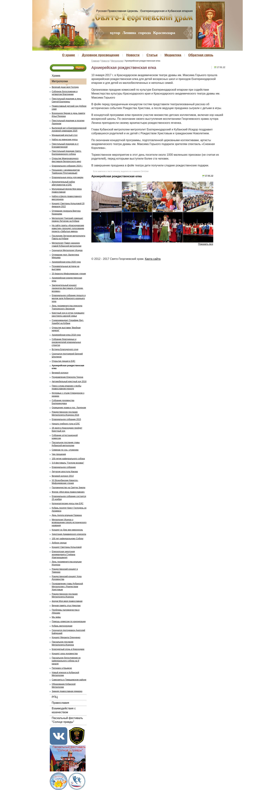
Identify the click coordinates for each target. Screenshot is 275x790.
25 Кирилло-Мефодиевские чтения (69, 273)
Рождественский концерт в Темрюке (65, 570)
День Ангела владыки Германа (67, 515)
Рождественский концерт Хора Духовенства (67, 578)
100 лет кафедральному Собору (67, 538)
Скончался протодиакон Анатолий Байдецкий (68, 631)
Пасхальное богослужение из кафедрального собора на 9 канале (66, 661)
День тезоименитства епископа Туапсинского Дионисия (67, 307)
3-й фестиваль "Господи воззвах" (68, 463)
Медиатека (173, 55)
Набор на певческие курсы (65, 139)
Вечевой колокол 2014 (63, 476)
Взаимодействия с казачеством (64, 710)
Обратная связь (200, 55)
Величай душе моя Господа (65, 87)
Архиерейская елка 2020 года (66, 262)
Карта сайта (152, 258)
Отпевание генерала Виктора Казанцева (66, 212)
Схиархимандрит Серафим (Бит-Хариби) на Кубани (68, 322)
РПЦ (55, 697)
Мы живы (56, 617)
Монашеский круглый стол (65, 135)
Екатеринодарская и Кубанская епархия (166, 10)
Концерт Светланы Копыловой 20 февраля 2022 (68, 205)
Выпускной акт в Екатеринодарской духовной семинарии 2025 (69, 129)
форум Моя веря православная (67, 601)
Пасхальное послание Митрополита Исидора (63, 643)
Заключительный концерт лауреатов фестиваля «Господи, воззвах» (67, 288)
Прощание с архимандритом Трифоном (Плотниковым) (66, 171)
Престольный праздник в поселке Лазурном (68, 122)
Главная (95, 61)
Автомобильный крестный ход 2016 (69, 381)
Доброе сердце (59, 543)
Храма (56, 75)
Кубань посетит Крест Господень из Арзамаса (69, 509)
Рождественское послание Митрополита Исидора (65, 595)
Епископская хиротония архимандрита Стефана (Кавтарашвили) (63, 554)
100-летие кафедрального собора (68, 458)
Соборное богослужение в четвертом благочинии (65, 93)
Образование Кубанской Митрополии (64, 685)
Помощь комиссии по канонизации (69, 621)
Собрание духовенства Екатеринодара (63, 402)
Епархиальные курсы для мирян (67, 177)
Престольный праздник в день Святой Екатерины (66, 100)
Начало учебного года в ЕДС (66, 424)
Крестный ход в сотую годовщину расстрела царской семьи (68, 314)
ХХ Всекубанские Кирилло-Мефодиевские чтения (65, 482)
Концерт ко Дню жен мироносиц (67, 530)
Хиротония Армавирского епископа (69, 534)
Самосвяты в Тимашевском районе (69, 679)
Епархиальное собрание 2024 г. (67, 166)
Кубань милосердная (62, 626)
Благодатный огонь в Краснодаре (68, 649)
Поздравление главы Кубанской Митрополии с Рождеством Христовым (67, 586)
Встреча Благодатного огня (65, 349)
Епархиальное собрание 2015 (66, 419)
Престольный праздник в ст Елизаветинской (65, 145)
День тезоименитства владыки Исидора (67, 563)
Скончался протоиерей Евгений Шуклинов (67, 355)
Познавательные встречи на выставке (65, 268)
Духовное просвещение (100, 55)
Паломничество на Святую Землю (68, 487)
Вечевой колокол (60, 373)
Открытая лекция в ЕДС (63, 361)
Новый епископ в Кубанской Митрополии (65, 674)
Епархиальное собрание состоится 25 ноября (69, 498)
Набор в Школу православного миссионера (67, 198)
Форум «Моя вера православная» (68, 492)
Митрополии (60, 81)
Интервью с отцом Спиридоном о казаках (68, 394)
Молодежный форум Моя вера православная (67, 190)
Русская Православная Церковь (117, 10)
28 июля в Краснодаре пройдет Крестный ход (67, 429)
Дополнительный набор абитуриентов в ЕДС (63, 183)
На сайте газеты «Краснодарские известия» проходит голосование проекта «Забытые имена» (68, 228)
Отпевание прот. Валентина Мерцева (65, 256)
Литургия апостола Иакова (65, 471)
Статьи (151, 55)
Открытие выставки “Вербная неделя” (66, 329)
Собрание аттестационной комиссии (65, 437)
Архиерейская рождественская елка (67, 279)
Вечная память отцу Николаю (66, 605)
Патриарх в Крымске (62, 668)
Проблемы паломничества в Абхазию (65, 611)
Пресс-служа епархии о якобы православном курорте (66, 387)
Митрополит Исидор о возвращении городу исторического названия (69, 522)
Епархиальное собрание (64, 467)
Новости (132, 55)
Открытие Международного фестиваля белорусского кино (66, 160)
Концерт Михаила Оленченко (66, 637)
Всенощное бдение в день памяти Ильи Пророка (68, 114)
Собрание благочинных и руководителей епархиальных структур (66, 342)
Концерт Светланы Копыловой (67, 547)
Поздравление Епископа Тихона (67, 377)
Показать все (205, 244)
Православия (60, 702)
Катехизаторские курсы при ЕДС (67, 503)
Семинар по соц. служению (65, 450)
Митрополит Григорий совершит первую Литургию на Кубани (67, 219)
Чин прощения (59, 454)
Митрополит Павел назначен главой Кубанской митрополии (66, 244)
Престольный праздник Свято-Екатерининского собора (67, 152)
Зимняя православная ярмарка (67, 691)
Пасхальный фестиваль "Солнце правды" (67, 720)
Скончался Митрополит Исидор (67, 250)
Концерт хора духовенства (65, 653)
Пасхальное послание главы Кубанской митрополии (66, 444)
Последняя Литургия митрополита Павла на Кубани (68, 237)
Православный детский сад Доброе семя (69, 107)
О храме (68, 55)
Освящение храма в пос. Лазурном (69, 407)
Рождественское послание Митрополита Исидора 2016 (65, 413)
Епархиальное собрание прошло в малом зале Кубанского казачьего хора (69, 298)
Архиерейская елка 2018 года (66, 335)
